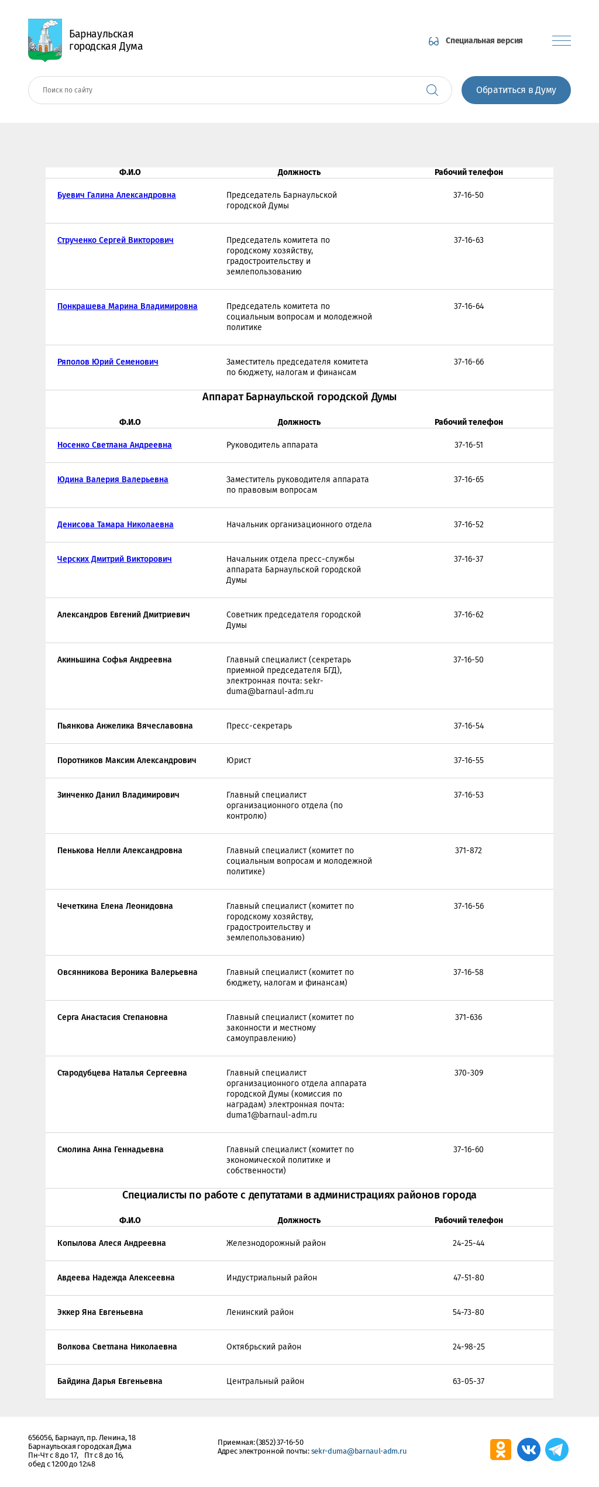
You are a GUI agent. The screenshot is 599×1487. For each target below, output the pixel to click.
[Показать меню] (561, 41)
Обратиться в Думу (516, 89)
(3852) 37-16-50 (280, 1442)
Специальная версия (484, 41)
